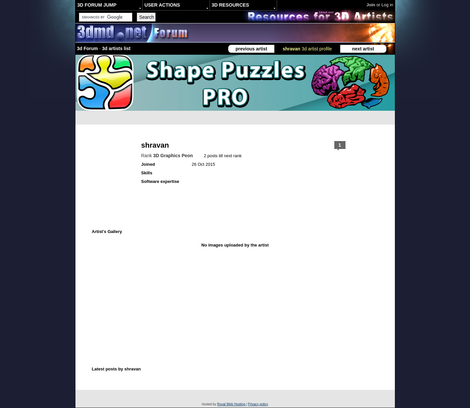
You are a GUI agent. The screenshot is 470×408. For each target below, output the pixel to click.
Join (371, 4)
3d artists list (116, 48)
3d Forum (87, 48)
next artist (363, 48)
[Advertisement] (202, 291)
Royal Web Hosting (231, 404)
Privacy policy (258, 404)
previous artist (251, 48)
